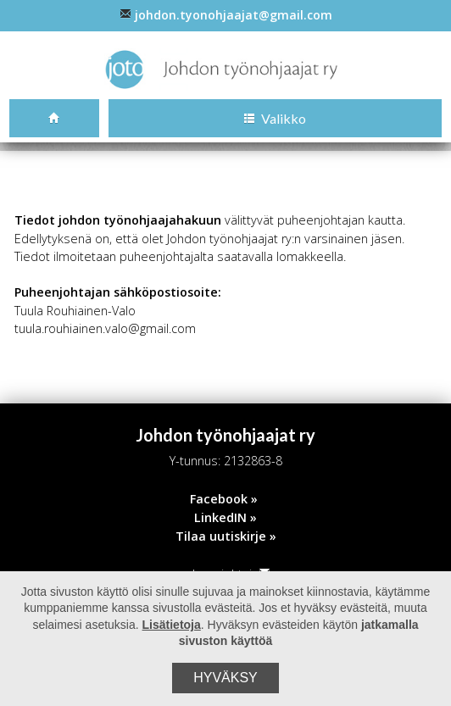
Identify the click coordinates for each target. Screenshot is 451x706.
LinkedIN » (225, 517)
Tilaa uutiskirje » (225, 536)
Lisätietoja (171, 624)
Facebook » (224, 499)
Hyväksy (225, 677)
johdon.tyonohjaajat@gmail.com (226, 15)
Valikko (274, 118)
